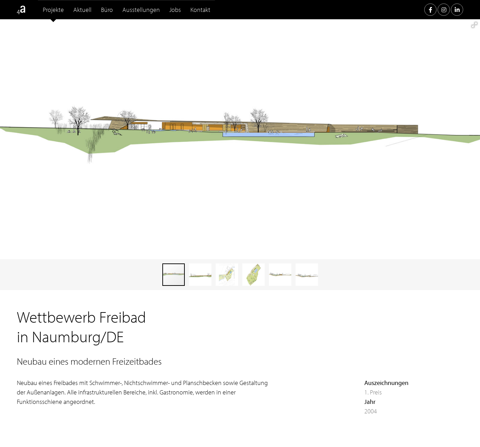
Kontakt (200, 10)
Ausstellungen (141, 10)
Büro (107, 10)
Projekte (53, 10)
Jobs (175, 10)
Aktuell (82, 10)
